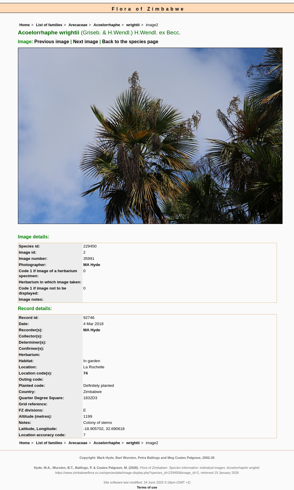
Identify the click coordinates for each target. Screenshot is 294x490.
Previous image (51, 41)
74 (85, 373)
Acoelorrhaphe (106, 25)
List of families (49, 25)
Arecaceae (78, 25)
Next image (85, 41)
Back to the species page (130, 41)
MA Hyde (91, 264)
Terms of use (147, 487)
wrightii (133, 25)
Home (24, 25)
